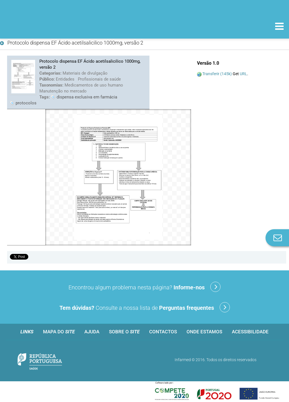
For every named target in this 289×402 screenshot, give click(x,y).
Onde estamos (204, 331)
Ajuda (91, 331)
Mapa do (59, 331)
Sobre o (124, 331)
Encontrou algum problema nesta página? (144, 287)
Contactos (163, 331)
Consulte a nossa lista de (144, 307)
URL (243, 73)
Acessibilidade (250, 331)
